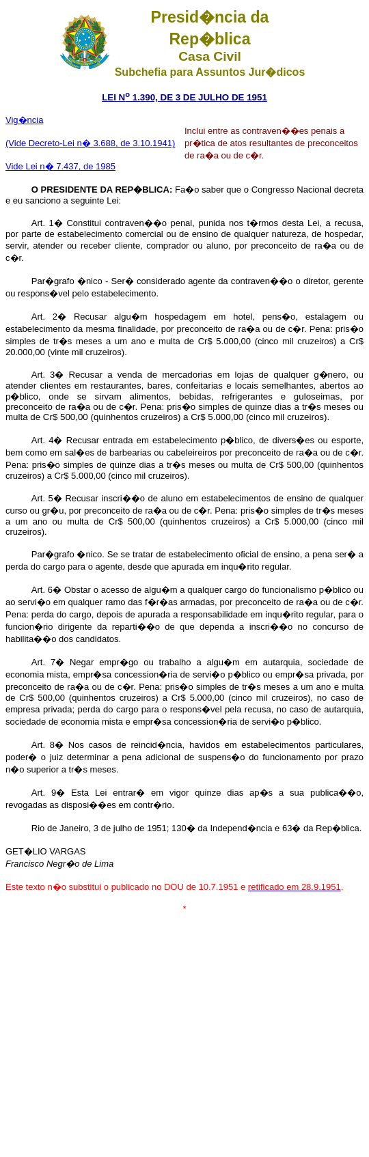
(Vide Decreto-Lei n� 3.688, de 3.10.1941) (90, 143)
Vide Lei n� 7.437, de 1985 (60, 166)
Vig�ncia (24, 120)
